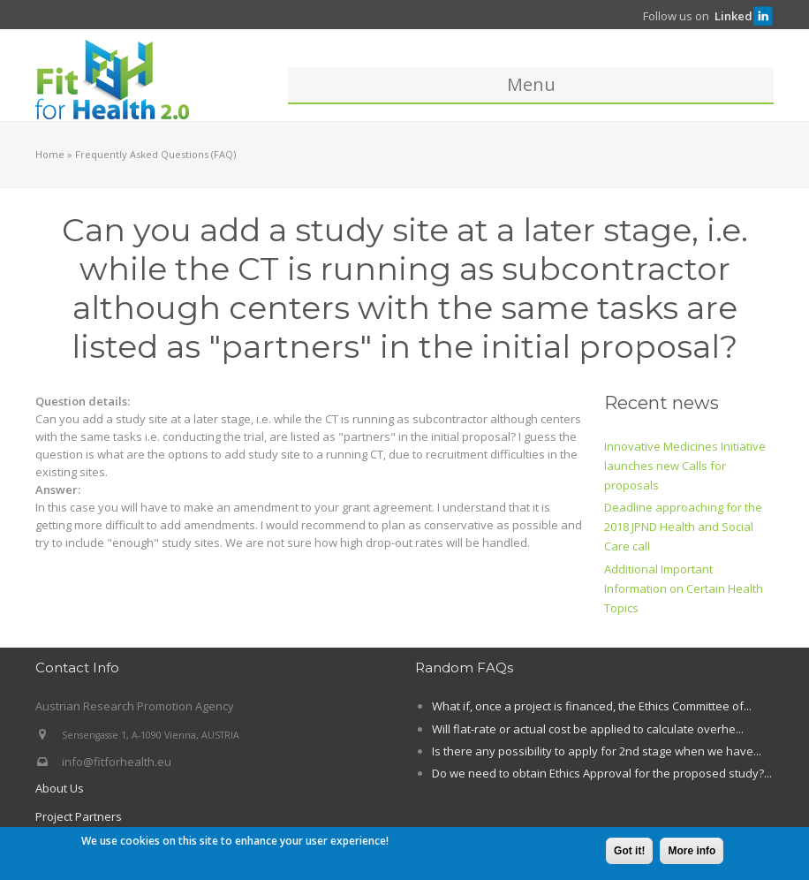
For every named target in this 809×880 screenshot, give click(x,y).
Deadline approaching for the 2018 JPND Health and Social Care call (683, 526)
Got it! (629, 852)
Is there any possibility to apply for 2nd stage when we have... (596, 751)
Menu (531, 84)
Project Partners (78, 816)
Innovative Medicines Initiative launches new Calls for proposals (685, 465)
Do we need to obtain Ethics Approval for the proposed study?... (602, 773)
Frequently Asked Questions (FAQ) (155, 154)
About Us (59, 788)
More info (691, 852)
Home (49, 154)
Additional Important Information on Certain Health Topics (683, 588)
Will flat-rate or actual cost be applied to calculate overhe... (588, 729)
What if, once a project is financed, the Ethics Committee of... (592, 706)
